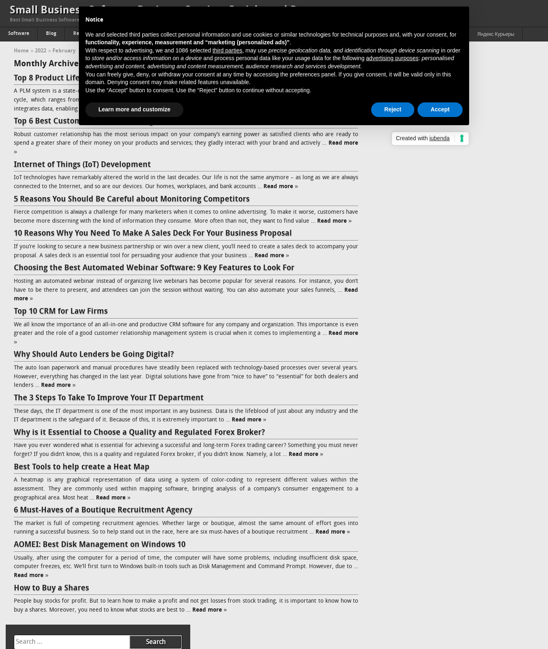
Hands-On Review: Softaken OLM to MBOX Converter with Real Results (452, 194)
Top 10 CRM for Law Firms (61, 320)
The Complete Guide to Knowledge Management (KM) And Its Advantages (452, 584)
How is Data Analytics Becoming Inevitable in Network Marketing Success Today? (455, 487)
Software (18, 33)
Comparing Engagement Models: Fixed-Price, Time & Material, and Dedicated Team (452, 346)
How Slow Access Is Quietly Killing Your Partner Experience (448, 177)
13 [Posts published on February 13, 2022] (521, 112)
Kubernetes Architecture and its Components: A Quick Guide (450, 286)
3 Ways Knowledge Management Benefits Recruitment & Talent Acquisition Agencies (453, 443)
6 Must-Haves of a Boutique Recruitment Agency (103, 519)
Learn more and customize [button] (134, 109)
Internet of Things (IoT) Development (82, 165)
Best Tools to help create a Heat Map (82, 476)
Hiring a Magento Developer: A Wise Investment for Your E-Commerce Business (448, 378)
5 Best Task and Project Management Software (433, 210)
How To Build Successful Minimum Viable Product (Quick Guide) (454, 459)
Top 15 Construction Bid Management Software (435, 242)
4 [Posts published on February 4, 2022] (477, 102)
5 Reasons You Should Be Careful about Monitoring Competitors (132, 199)
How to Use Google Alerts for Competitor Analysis (437, 308)
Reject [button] (392, 109)
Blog (51, 33)
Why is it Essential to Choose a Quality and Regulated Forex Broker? (139, 441)
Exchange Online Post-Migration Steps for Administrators (446, 297)
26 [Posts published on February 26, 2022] (497, 131)
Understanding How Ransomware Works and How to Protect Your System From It (451, 508)
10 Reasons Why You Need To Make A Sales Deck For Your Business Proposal (153, 243)
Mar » (406, 150)
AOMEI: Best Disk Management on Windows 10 (99, 554)
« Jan (386, 150)
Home (21, 51)
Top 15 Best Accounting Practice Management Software (444, 231)
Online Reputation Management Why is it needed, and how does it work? (455, 551)
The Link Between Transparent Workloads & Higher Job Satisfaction (444, 259)
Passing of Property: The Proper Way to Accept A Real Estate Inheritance (449, 530)
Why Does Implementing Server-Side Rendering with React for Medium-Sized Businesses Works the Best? (452, 324)
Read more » (299, 187)
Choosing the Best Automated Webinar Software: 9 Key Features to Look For (154, 277)
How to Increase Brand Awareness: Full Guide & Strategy (445, 567)
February (64, 51)
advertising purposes (392, 58)
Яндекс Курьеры (495, 34)
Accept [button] (440, 109)
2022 (40, 51)
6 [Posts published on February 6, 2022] (522, 102)
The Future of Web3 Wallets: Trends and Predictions (439, 362)
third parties (227, 50)
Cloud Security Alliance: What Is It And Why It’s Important (446, 275)
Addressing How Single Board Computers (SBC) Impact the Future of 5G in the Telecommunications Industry (448, 400)
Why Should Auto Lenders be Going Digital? (94, 364)
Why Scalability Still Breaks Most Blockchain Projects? (440, 221)
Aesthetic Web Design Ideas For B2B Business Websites (444, 470)
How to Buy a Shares (51, 597)
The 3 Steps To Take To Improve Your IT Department (109, 407)
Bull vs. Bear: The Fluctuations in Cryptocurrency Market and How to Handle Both (456, 422)
